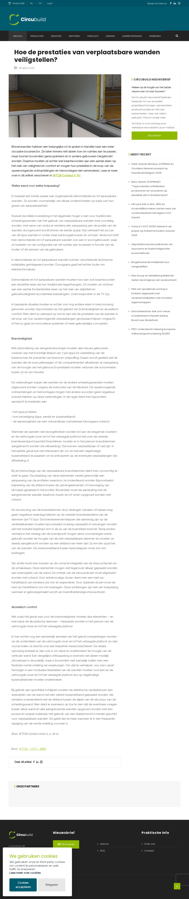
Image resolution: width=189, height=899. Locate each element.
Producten (37, 36)
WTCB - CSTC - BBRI (32, 749)
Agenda (110, 36)
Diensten (56, 36)
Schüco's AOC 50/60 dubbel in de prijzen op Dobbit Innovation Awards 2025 (153, 231)
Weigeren (51, 884)
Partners (74, 36)
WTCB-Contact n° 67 (66, 175)
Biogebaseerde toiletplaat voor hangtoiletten (150, 264)
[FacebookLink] (170, 3)
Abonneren (154, 135)
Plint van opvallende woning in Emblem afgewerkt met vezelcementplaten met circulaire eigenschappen (151, 295)
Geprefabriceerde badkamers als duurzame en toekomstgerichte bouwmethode (152, 249)
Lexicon (104, 844)
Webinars (155, 36)
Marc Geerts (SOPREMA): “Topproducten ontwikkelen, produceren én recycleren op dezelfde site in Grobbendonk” (149, 188)
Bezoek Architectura (157, 3)
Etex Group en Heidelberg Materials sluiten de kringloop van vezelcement (153, 278)
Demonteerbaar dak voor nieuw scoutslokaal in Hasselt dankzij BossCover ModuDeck (150, 316)
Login (50, 3)
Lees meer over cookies (25, 873)
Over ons (149, 844)
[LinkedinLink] (175, 3)
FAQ (102, 850)
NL (31, 3)
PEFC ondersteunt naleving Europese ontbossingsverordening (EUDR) (153, 331)
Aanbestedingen (132, 36)
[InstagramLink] (179, 3)
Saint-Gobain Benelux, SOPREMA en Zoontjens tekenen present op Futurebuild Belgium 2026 (152, 168)
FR (40, 3)
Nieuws (17, 36)
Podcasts (92, 36)
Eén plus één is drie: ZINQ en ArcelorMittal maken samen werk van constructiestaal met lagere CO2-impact (153, 210)
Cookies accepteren (23, 885)
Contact (149, 850)
